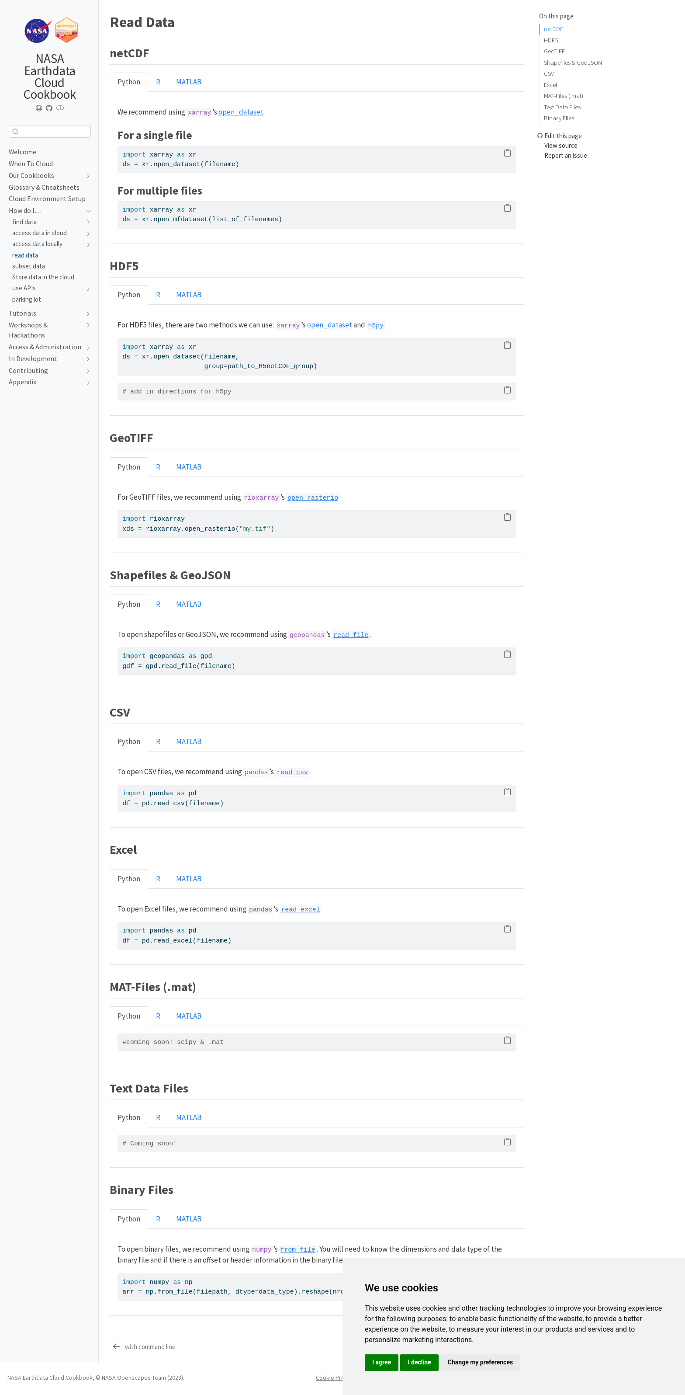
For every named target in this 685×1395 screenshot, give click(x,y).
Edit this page (563, 136)
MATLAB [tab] (188, 82)
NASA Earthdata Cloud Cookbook (50, 76)
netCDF (553, 28)
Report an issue (565, 155)
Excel (550, 84)
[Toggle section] (86, 175)
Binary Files (559, 118)
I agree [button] (381, 1362)
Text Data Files (562, 107)
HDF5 (551, 40)
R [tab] (158, 82)
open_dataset (240, 112)
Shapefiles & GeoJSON (573, 62)
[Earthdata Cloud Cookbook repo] (49, 108)
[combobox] (50, 131)
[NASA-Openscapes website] (39, 108)
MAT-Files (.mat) (563, 95)
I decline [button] (419, 1362)
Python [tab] (129, 82)
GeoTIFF (554, 51)
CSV (549, 73)
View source (561, 145)
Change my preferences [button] (480, 1362)
